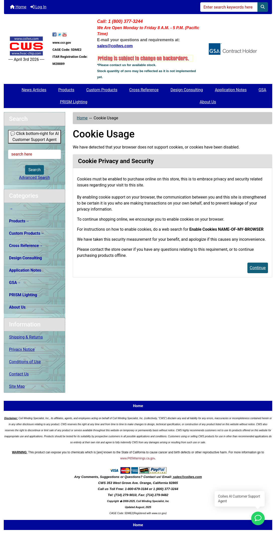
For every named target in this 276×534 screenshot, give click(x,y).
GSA (262, 89)
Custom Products (101, 89)
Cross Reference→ (26, 245)
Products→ (19, 221)
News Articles (34, 89)
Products (66, 89)
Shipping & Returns (26, 337)
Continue (258, 267)
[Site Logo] (26, 46)
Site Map (17, 386)
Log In (38, 7)
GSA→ (15, 282)
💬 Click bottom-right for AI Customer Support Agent (34, 136)
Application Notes (231, 89)
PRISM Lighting (73, 102)
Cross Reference (144, 89)
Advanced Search (34, 177)
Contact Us (19, 374)
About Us (208, 102)
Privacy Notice (22, 349)
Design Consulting (186, 89)
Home (18, 7)
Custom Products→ (26, 233)
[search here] (34, 154)
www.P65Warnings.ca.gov (137, 458)
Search (34, 169)
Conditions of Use (25, 361)
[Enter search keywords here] (229, 7)
